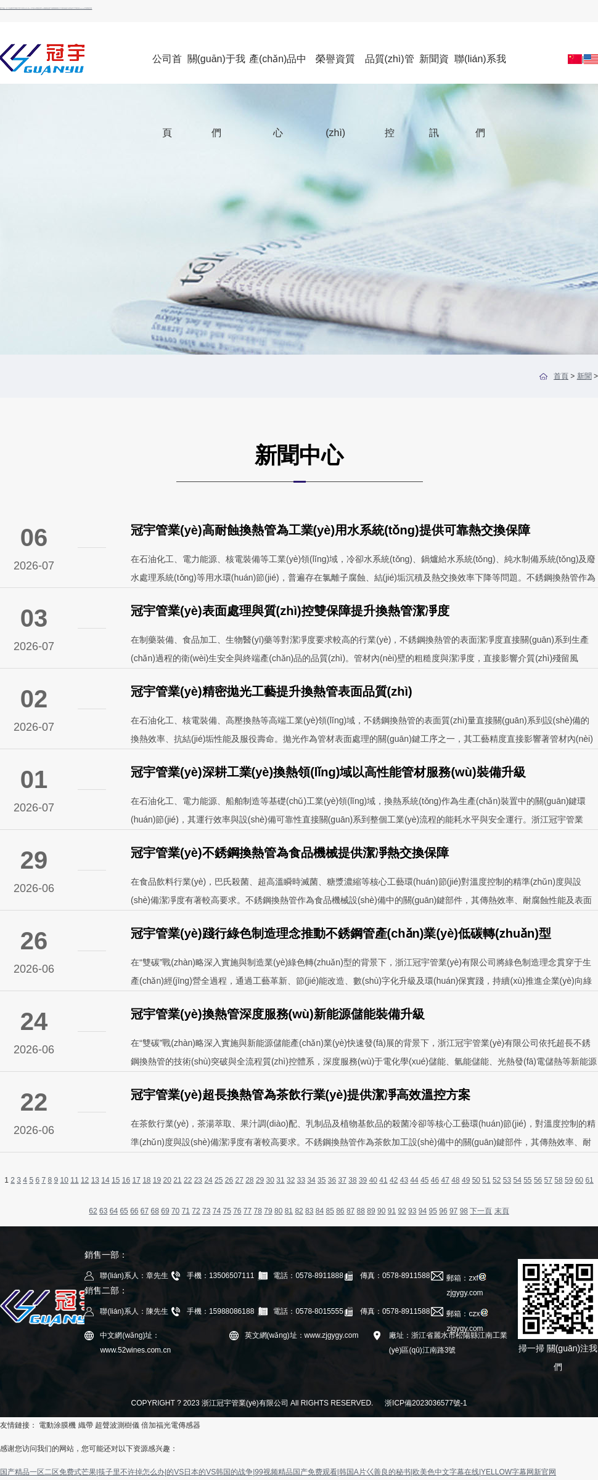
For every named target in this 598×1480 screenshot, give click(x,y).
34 (311, 1180)
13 (95, 1180)
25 (219, 1180)
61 (589, 1180)
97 (453, 1211)
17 (136, 1180)
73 (206, 1211)
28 (249, 1180)
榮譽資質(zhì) (335, 69)
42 (394, 1180)
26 (229, 1180)
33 (301, 1180)
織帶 (85, 1425)
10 (64, 1180)
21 (177, 1180)
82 (299, 1211)
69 (165, 1211)
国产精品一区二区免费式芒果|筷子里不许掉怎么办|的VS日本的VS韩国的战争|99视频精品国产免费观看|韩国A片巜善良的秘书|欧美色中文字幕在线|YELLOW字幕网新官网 (46, 8)
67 (145, 1211)
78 (258, 1211)
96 (443, 1211)
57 (548, 1180)
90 (381, 1211)
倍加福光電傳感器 (170, 1425)
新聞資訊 (434, 69)
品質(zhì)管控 (389, 69)
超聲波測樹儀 (117, 1425)
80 (278, 1211)
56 (538, 1180)
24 (208, 1180)
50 (476, 1180)
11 (74, 1180)
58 (558, 1180)
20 (167, 1180)
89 (371, 1211)
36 (332, 1180)
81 (289, 1211)
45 (424, 1180)
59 (569, 1180)
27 (239, 1180)
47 (445, 1180)
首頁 (561, 376)
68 (155, 1211)
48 (455, 1180)
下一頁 (481, 1211)
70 (175, 1211)
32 (291, 1180)
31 (280, 1180)
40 (373, 1180)
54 (517, 1180)
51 (486, 1180)
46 (435, 1180)
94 (423, 1211)
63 (103, 1211)
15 (116, 1180)
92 (402, 1211)
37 (342, 1180)
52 (497, 1180)
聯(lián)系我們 (480, 69)
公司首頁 (167, 69)
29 (260, 1180)
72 (196, 1211)
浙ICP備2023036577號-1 (426, 1403)
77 (248, 1211)
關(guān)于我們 (216, 69)
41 (383, 1180)
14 (105, 1180)
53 (507, 1180)
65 (124, 1211)
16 (126, 1180)
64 (114, 1211)
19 (157, 1180)
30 (270, 1180)
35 (321, 1180)
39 (363, 1180)
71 (186, 1211)
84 (320, 1211)
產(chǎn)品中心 (277, 69)
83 (309, 1211)
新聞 (584, 376)
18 (146, 1180)
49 (466, 1180)
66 (134, 1211)
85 (330, 1211)
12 (85, 1180)
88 (361, 1211)
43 (404, 1180)
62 (93, 1211)
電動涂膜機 (57, 1425)
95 (433, 1211)
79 (268, 1211)
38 (352, 1180)
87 (350, 1211)
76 (237, 1211)
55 (527, 1180)
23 (198, 1180)
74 (217, 1211)
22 (188, 1180)
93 (412, 1211)
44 (414, 1180)
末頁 (501, 1211)
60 (579, 1180)
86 (340, 1211)
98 (464, 1211)
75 (227, 1211)
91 (392, 1211)
